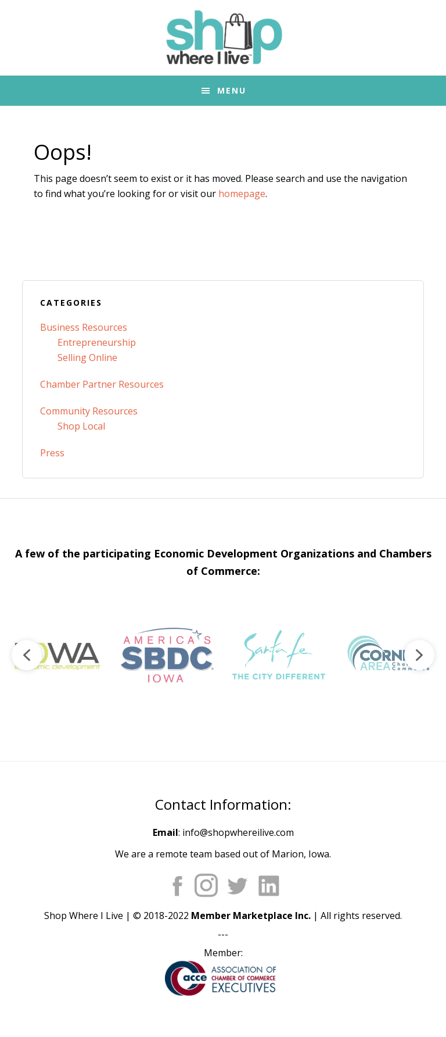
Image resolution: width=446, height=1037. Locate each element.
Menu (231, 90)
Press (52, 452)
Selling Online (87, 357)
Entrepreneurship (96, 342)
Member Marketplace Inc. (251, 915)
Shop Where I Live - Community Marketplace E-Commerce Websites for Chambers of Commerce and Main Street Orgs (223, 38)
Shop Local (81, 426)
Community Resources (89, 411)
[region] (223, 655)
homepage (241, 193)
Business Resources (83, 327)
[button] (55, 655)
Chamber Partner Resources (102, 384)
